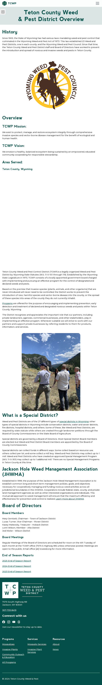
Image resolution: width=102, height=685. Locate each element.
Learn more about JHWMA (70, 499)
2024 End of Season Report (16, 566)
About (56, 644)
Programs (7, 303)
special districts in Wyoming (73, 421)
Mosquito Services (36, 644)
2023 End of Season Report (16, 571)
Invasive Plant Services (34, 651)
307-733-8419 (9, 610)
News (56, 649)
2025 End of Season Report (16, 561)
